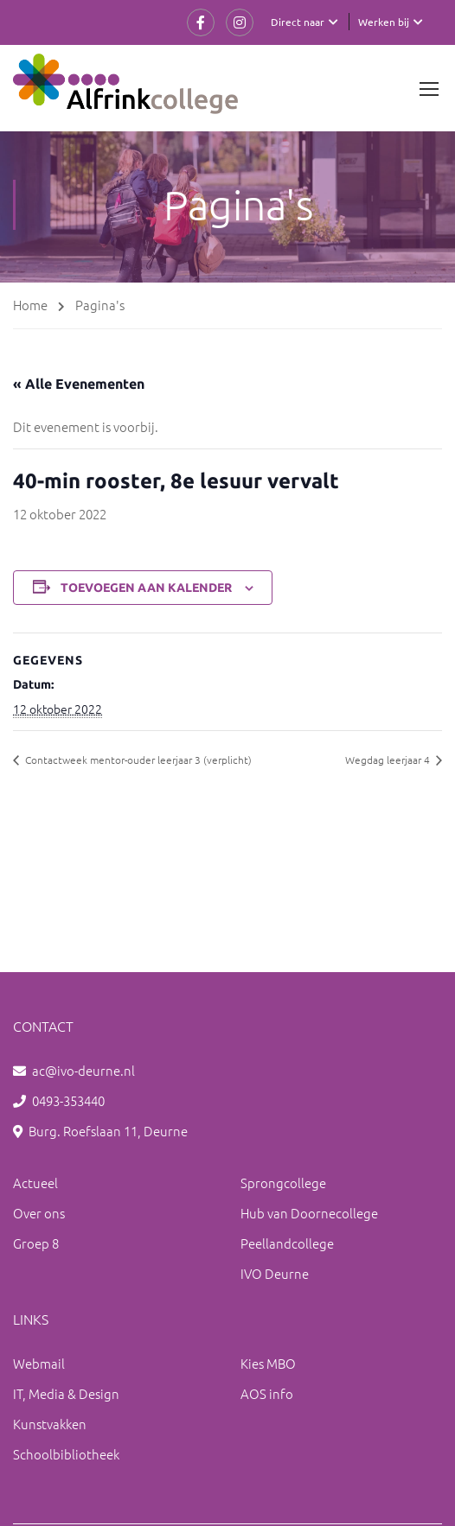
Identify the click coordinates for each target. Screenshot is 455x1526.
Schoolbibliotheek (66, 1454)
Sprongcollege (283, 1182)
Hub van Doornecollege (309, 1213)
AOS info (266, 1393)
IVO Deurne (274, 1273)
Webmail (39, 1363)
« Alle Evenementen (78, 383)
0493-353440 (68, 1100)
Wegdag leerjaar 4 (389, 759)
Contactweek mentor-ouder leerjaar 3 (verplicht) (137, 759)
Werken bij (383, 22)
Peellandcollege (287, 1243)
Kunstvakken (50, 1424)
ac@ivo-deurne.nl (83, 1070)
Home (30, 305)
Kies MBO (268, 1363)
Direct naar (297, 22)
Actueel (35, 1182)
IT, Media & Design (66, 1393)
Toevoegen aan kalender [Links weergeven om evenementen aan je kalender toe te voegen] (146, 588)
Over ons (39, 1213)
